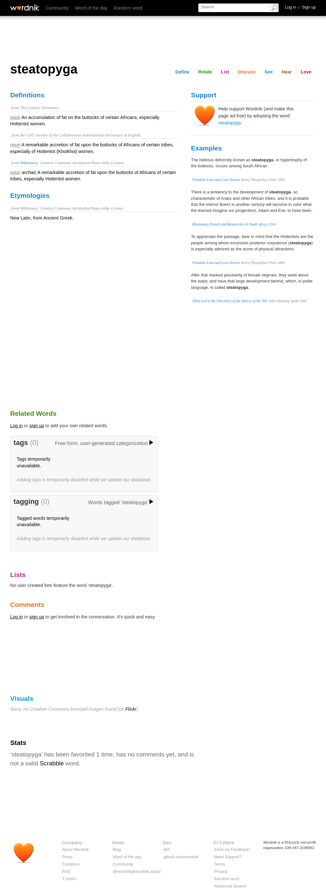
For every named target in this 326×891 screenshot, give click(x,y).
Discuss (247, 71)
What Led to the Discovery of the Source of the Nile (230, 301)
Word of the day (91, 7)
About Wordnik (75, 849)
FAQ (66, 871)
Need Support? (227, 856)
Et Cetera (223, 842)
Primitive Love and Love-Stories (216, 180)
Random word (128, 7)
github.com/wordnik (180, 856)
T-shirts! (69, 878)
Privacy (220, 871)
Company (71, 842)
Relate (205, 71)
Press (67, 856)
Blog (117, 849)
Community (57, 7)
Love (306, 71)
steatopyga (229, 122)
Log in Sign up (300, 7)
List (225, 71)
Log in (16, 425)
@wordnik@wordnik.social (136, 871)
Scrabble (52, 763)
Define (182, 71)
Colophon (71, 864)
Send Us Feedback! (232, 849)
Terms (219, 864)
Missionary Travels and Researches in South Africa (229, 224)
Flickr (130, 709)
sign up (36, 425)
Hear (286, 71)
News (118, 842)
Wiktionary (29, 163)
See (269, 71)
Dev (167, 842)
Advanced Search (230, 886)
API (166, 849)
